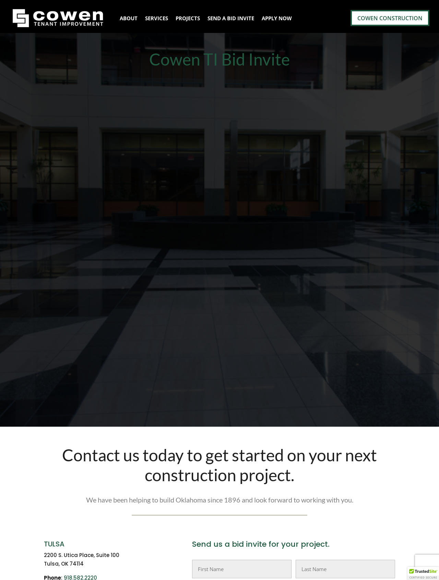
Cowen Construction (390, 18)
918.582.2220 (80, 243)
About (129, 18)
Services (156, 18)
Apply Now (277, 18)
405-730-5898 (83, 306)
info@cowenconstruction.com (101, 315)
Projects (188, 18)
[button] (423, 573)
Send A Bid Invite (230, 18)
